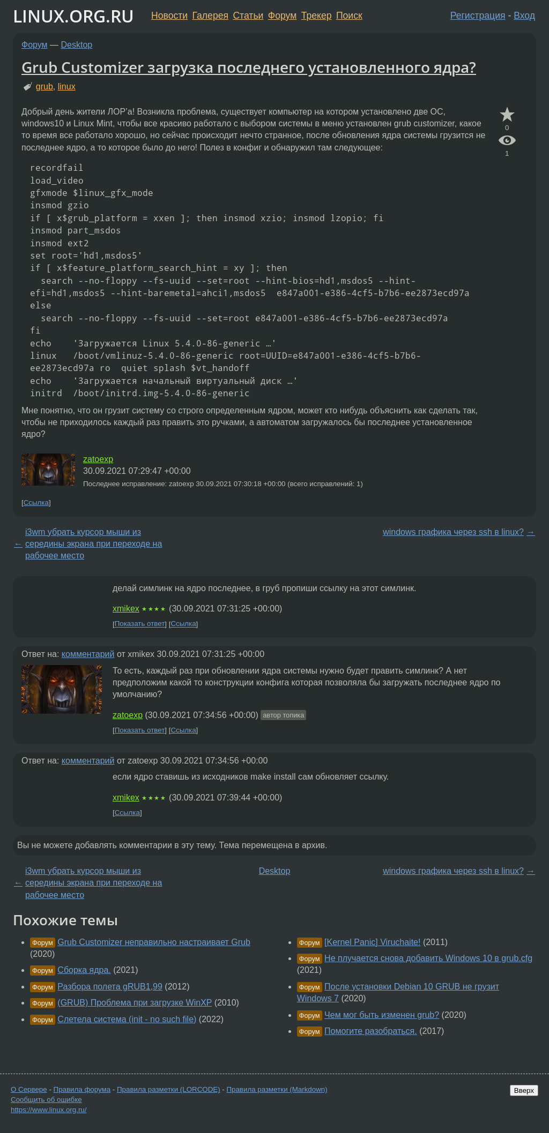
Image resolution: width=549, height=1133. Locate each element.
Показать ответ (140, 624)
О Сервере (29, 1089)
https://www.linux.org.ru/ (48, 1110)
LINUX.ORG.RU (73, 15)
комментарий (88, 654)
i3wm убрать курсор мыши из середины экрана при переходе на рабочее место (93, 544)
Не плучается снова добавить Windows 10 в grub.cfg (428, 958)
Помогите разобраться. (370, 1031)
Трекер (316, 15)
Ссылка (36, 502)
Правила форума (82, 1089)
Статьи (248, 15)
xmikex (126, 608)
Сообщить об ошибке (46, 1100)
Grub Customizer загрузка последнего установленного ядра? (248, 67)
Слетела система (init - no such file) (126, 1019)
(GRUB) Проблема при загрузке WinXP (134, 1002)
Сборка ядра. (83, 970)
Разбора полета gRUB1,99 (109, 986)
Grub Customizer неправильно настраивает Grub (153, 942)
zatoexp (98, 459)
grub (44, 86)
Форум (282, 15)
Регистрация (478, 15)
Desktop (77, 44)
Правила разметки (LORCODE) (168, 1089)
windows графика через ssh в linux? (453, 532)
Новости (169, 15)
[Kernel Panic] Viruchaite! (372, 942)
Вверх (524, 1090)
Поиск (349, 15)
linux (67, 86)
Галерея (210, 15)
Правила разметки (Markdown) (276, 1089)
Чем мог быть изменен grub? (381, 1014)
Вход (524, 15)
